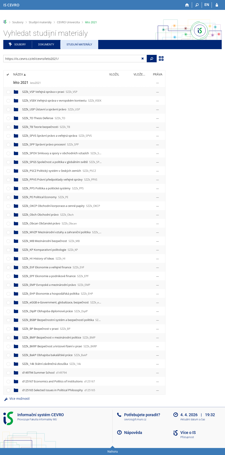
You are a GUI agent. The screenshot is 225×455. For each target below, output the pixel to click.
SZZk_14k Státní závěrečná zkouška (51, 364)
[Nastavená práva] (157, 83)
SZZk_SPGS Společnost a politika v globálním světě (62, 162)
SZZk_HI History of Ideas (43, 258)
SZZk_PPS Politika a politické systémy (53, 188)
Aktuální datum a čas (192, 419)
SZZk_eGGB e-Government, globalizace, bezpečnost (63, 302)
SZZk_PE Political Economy (45, 197)
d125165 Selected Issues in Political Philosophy (58, 390)
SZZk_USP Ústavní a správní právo (51, 109)
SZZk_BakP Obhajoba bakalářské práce (54, 355)
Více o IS (188, 432)
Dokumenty (46, 44)
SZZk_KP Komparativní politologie (50, 250)
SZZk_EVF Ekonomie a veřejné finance (53, 267)
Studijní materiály (40, 22)
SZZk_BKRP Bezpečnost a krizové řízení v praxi (59, 346)
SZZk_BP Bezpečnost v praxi (46, 329)
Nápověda (133, 432)
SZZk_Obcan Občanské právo (49, 223)
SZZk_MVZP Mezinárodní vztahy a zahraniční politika (64, 232)
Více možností (16, 398)
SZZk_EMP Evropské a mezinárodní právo (56, 285)
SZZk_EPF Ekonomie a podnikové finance (55, 276)
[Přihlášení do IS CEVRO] (217, 5)
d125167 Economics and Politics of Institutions (58, 381)
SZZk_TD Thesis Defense (43, 118)
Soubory (18, 22)
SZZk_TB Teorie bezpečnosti (46, 127)
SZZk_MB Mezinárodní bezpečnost (51, 241)
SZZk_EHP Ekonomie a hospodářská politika (57, 294)
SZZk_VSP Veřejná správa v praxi (49, 92)
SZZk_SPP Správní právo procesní (50, 144)
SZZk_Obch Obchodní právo (48, 215)
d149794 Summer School (44, 372)
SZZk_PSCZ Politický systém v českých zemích (59, 171)
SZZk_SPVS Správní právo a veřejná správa (57, 136)
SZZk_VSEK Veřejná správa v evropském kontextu (61, 100)
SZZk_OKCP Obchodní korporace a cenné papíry (61, 206)
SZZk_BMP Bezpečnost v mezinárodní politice (58, 337)
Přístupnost (187, 437)
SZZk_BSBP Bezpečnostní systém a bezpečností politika (65, 320)
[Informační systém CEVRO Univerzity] (11, 5)
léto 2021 (91, 22)
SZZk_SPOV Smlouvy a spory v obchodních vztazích (63, 153)
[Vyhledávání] (197, 5)
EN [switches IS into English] (206, 4)
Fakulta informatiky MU (43, 419)
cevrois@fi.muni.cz (135, 419)
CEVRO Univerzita (68, 22)
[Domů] (187, 5)
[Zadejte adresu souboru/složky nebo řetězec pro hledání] (75, 58)
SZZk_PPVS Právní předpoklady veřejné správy (59, 179)
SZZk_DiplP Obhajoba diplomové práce (55, 311)
